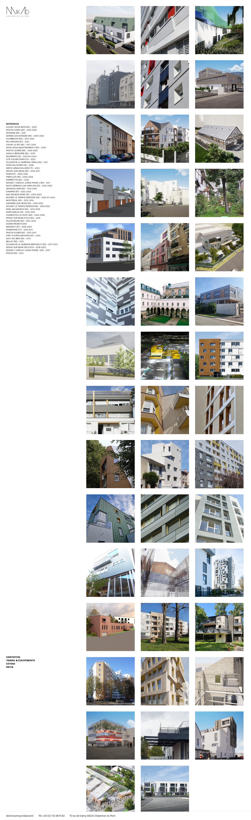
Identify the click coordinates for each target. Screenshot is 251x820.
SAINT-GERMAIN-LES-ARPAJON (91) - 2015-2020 (29, 185)
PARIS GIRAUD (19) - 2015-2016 (20, 212)
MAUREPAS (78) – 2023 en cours (21, 156)
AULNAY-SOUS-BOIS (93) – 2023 (21, 127)
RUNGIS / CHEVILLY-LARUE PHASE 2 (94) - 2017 (28, 182)
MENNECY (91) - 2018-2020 (19, 226)
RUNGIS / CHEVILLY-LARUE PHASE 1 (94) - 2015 (28, 250)
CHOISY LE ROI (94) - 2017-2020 (21, 144)
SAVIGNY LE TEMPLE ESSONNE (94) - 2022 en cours (30, 197)
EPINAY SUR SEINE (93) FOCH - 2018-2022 (26, 247)
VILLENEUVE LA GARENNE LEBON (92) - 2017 (27, 162)
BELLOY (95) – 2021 (15, 241)
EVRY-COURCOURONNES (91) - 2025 (23, 235)
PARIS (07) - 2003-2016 (17, 174)
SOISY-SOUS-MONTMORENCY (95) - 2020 (26, 147)
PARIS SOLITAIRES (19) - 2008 (20, 165)
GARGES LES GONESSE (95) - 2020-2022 (25, 136)
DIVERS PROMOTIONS (16, 224)
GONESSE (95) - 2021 (16, 133)
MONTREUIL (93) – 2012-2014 (20, 200)
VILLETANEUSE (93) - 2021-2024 (21, 221)
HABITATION (13, 657)
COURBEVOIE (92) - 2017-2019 (20, 138)
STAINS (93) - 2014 (15, 253)
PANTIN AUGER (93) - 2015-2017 (21, 232)
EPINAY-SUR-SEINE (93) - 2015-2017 (23, 171)
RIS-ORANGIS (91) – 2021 (17, 141)
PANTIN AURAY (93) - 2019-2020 (21, 130)
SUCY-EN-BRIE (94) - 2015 (18, 238)
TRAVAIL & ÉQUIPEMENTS (20, 660)
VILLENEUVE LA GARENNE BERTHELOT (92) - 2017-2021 (32, 244)
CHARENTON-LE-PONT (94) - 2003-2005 (25, 215)
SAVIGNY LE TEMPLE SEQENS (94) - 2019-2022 (28, 206)
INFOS (9, 667)
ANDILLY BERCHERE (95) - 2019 (20, 153)
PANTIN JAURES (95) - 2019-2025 (22, 150)
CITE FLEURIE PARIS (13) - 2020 (20, 159)
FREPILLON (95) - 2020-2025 (19, 177)
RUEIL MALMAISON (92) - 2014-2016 (23, 209)
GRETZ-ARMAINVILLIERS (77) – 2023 (23, 168)
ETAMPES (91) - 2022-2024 (18, 191)
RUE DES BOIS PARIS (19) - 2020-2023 (24, 194)
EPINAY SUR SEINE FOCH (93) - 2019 (23, 218)
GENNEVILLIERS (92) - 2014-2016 (21, 188)
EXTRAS (10, 664)
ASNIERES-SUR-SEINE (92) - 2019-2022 (24, 203)
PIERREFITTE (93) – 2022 (17, 180)
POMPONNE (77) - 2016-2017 (19, 229)
